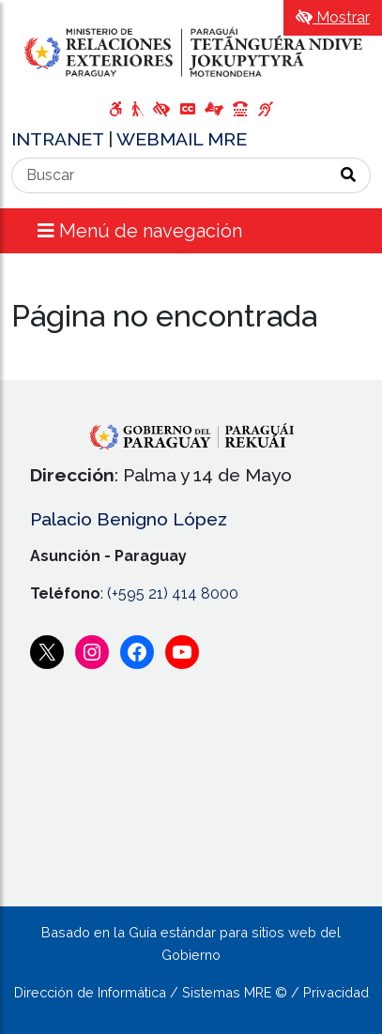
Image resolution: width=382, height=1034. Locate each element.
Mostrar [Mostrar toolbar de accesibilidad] (333, 17)
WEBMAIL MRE (181, 139)
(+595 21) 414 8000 (172, 593)
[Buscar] (169, 175)
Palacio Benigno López (128, 519)
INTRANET (59, 139)
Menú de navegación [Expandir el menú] (140, 231)
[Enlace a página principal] (191, 52)
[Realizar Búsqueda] (349, 175)
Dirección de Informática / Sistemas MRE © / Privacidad (191, 992)
